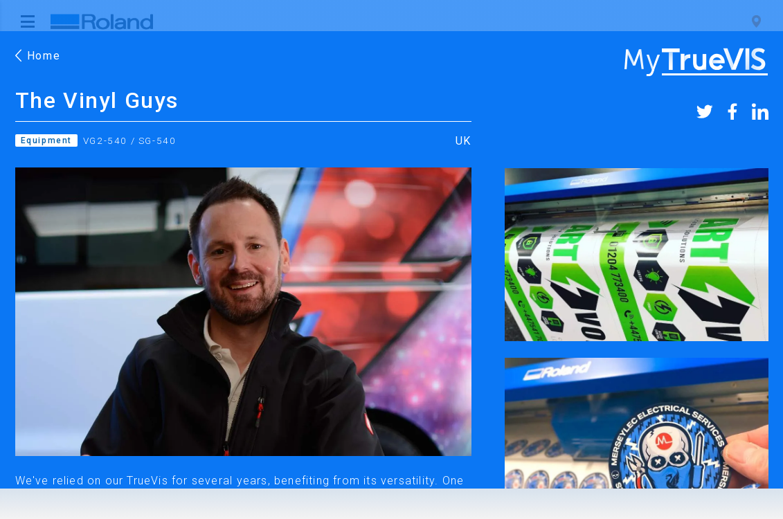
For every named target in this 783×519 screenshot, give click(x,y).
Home (38, 55)
